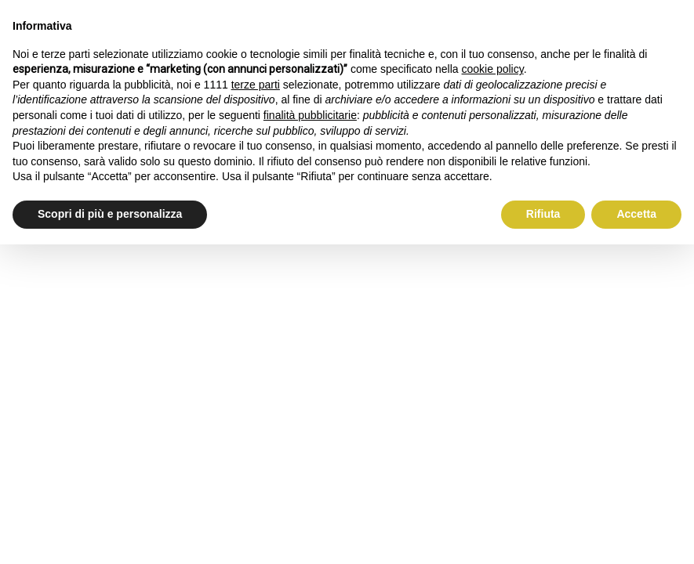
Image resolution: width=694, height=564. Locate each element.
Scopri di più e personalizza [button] (110, 214)
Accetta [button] (636, 214)
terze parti (255, 84)
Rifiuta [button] (543, 214)
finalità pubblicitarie (310, 115)
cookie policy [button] (493, 69)
